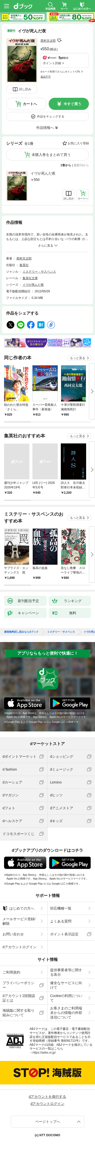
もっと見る (77, 358)
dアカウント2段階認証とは (19, 998)
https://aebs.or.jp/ (44, 1052)
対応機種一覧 (60, 908)
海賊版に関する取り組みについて (18, 1012)
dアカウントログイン (19, 947)
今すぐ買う (72, 104)
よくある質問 (60, 921)
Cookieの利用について (66, 998)
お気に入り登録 (78, 143)
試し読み (25, 89)
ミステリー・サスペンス (39, 271)
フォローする (59, 40)
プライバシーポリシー (18, 985)
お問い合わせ (13, 934)
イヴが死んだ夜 (43, 173)
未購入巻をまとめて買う (51, 155)
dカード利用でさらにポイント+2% (60, 71)
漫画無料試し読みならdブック (21, 632)
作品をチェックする (50, 116)
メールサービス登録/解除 (19, 921)
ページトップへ (47, 1122)
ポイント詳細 (52, 63)
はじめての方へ (18, 908)
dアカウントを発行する (47, 1097)
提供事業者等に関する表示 (66, 972)
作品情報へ (45, 128)
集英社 (24, 265)
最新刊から (81, 165)
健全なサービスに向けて (66, 985)
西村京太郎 (48, 40)
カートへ (30, 104)
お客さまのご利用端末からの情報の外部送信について (66, 1012)
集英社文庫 (30, 278)
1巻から (66, 165)
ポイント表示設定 (64, 934)
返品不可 (46, 76)
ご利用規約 (11, 972)
